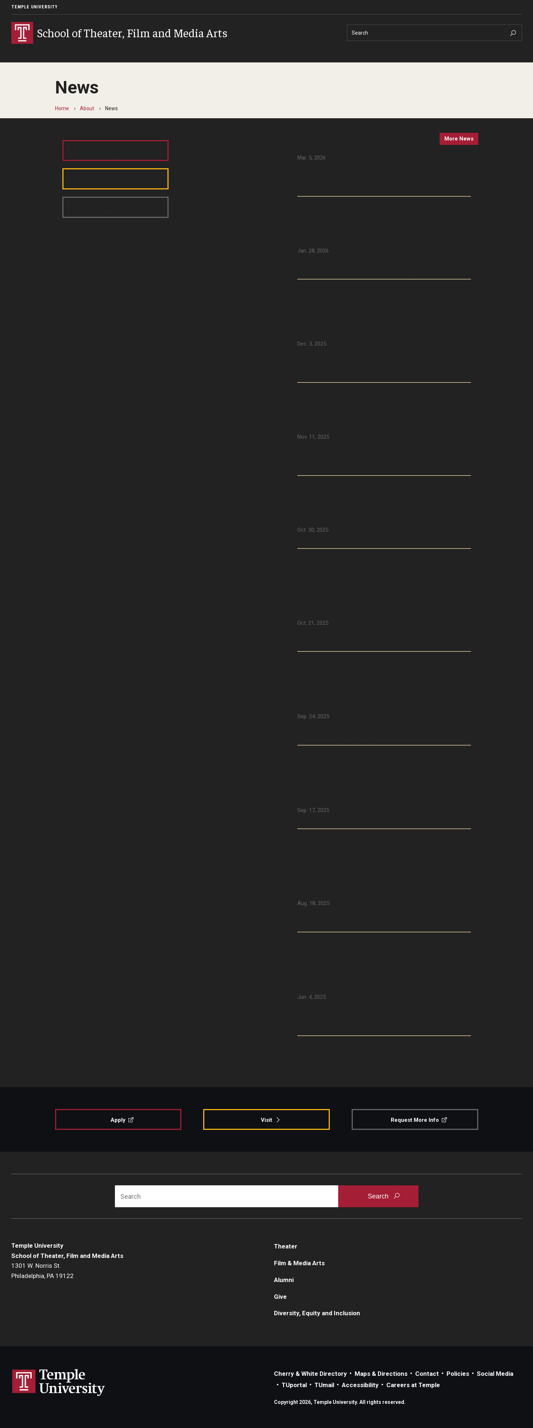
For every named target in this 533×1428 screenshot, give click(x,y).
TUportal (294, 1385)
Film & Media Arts (299, 1263)
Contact (427, 1373)
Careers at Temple (413, 1385)
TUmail (324, 1385)
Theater (285, 1246)
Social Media (495, 1373)
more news (459, 138)
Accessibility (360, 1385)
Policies (458, 1373)
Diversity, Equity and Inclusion (317, 1313)
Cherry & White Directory (310, 1373)
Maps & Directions (381, 1373)
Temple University (34, 6)
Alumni (284, 1279)
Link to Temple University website (58, 1382)
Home (62, 108)
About (87, 108)
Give (280, 1296)
